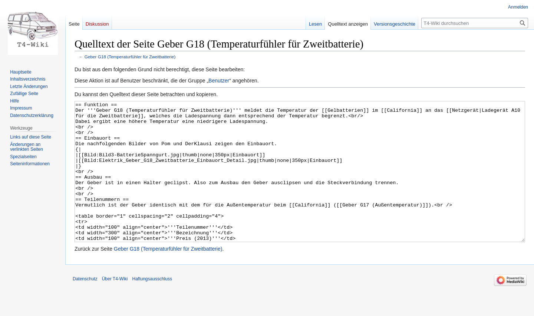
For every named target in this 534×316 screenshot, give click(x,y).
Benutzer (218, 81)
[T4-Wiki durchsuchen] (474, 23)
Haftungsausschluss (152, 306)
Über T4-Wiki (115, 306)
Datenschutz (85, 306)
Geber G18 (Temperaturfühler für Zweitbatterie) (130, 56)
